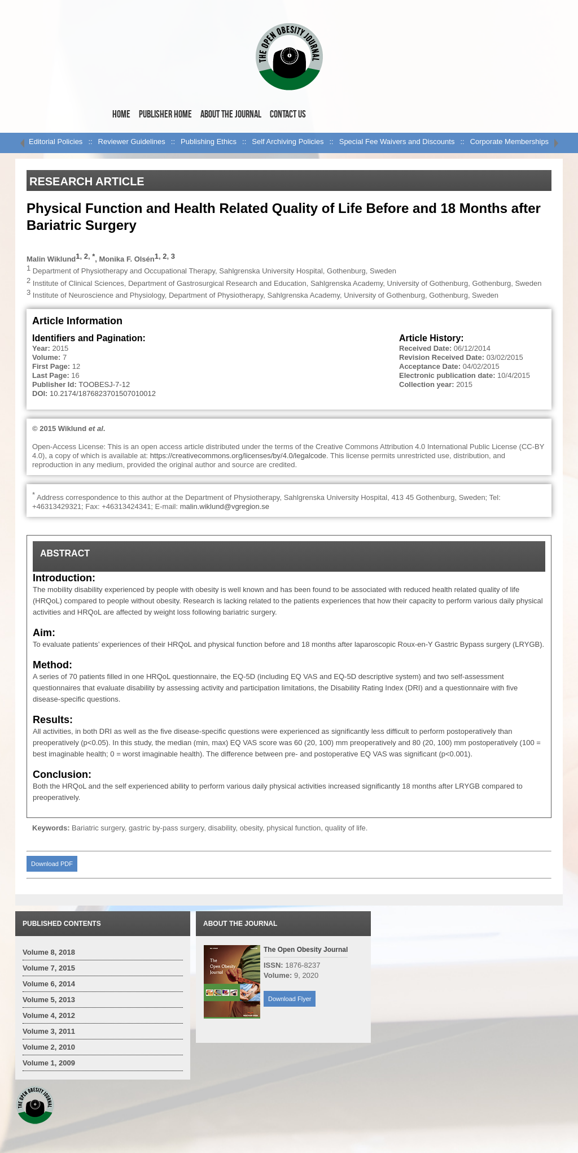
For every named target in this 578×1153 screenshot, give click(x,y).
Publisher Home (165, 114)
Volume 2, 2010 (49, 1047)
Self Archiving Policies (287, 141)
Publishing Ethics (209, 141)
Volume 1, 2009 (49, 1063)
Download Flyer (289, 998)
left (22, 143)
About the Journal (230, 114)
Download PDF (52, 863)
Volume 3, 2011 (49, 1031)
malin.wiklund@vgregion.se (224, 506)
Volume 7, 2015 (49, 968)
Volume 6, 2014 (49, 984)
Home (121, 114)
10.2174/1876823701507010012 (103, 393)
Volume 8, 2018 (49, 952)
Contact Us (288, 114)
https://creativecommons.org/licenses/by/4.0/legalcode (238, 455)
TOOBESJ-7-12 (104, 384)
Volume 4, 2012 (49, 1015)
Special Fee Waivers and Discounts (397, 141)
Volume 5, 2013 (49, 999)
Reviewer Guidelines (131, 141)
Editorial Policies (55, 141)
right (556, 143)
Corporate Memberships (509, 141)
